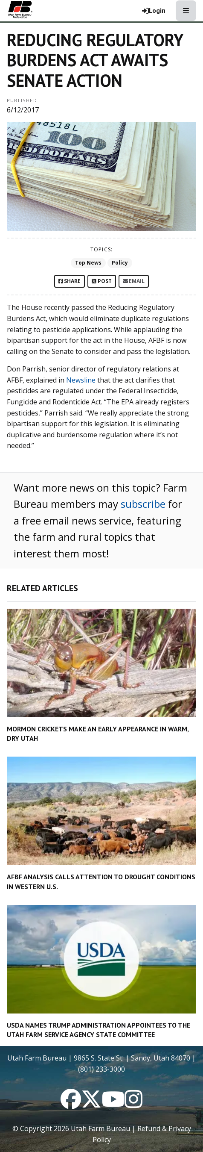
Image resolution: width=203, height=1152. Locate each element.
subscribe (143, 504)
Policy (120, 262)
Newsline (81, 380)
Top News (88, 262)
